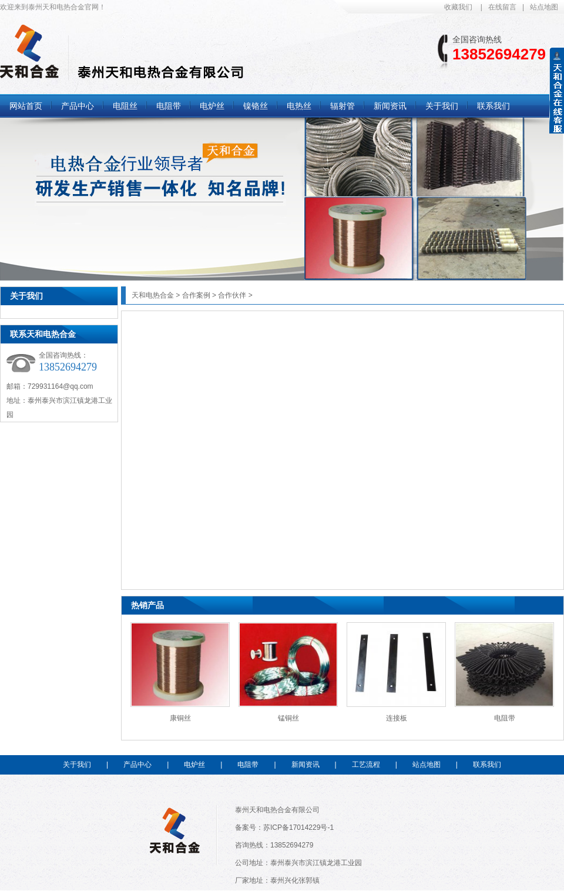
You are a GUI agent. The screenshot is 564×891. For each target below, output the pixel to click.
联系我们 (487, 764)
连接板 (396, 718)
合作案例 (196, 295)
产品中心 (137, 764)
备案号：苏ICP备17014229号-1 (284, 827)
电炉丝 (194, 764)
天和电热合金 (153, 295)
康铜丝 (180, 718)
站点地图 (544, 7)
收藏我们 (458, 7)
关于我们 (26, 296)
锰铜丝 (288, 718)
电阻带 (504, 718)
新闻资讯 (305, 764)
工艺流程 (366, 764)
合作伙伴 (232, 295)
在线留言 (502, 7)
